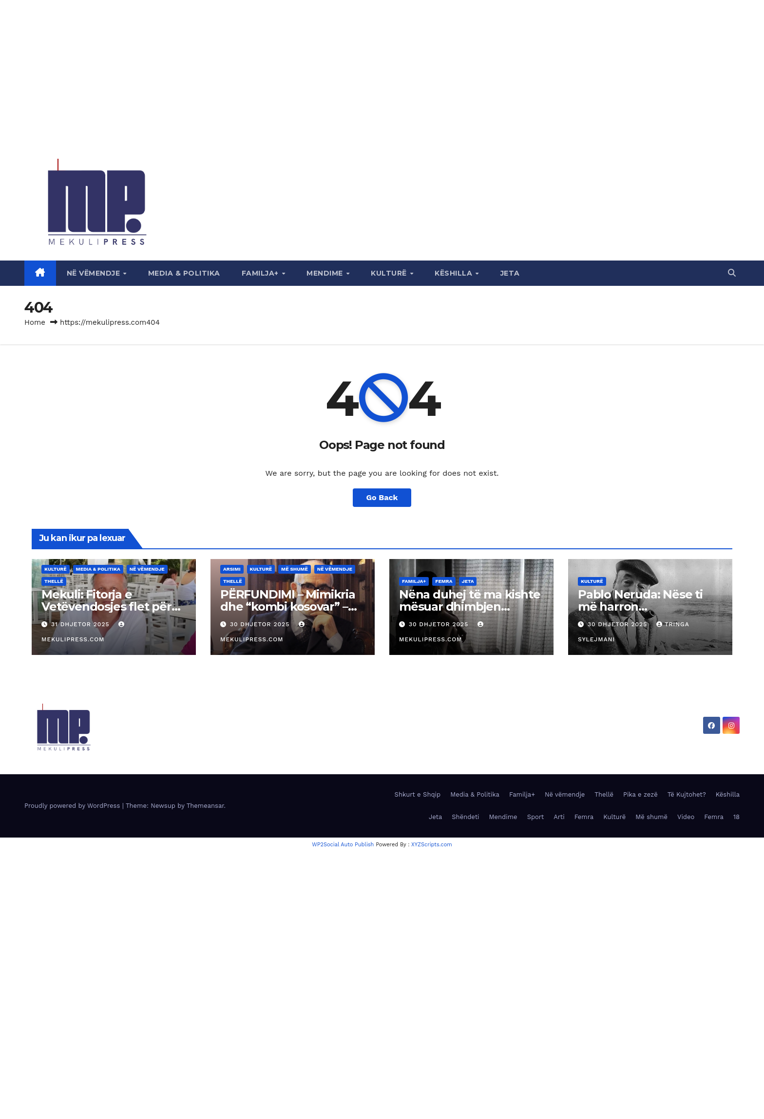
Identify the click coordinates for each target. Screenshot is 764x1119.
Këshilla (455, 273)
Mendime (325, 273)
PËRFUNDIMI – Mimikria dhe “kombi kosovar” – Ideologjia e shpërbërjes (289, 606)
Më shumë (294, 569)
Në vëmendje (94, 273)
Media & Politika (184, 273)
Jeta (510, 273)
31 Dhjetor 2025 (81, 624)
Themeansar (205, 805)
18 (736, 817)
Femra (443, 581)
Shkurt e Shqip (418, 794)
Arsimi (232, 569)
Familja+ (261, 273)
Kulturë (390, 273)
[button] (732, 273)
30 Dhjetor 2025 (261, 624)
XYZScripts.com (431, 844)
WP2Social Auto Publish (343, 844)
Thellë (53, 581)
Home (34, 322)
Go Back (382, 497)
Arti (559, 817)
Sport (535, 817)
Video (685, 817)
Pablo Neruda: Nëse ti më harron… (640, 600)
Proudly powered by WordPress (73, 805)
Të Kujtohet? (687, 794)
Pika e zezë (640, 794)
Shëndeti (465, 817)
